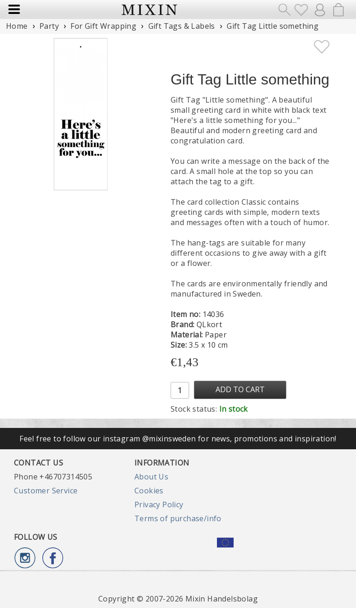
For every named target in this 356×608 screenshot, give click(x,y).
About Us (151, 477)
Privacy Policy (159, 504)
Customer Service (45, 490)
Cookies (149, 490)
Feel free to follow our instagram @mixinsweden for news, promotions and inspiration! (178, 438)
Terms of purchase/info (178, 518)
